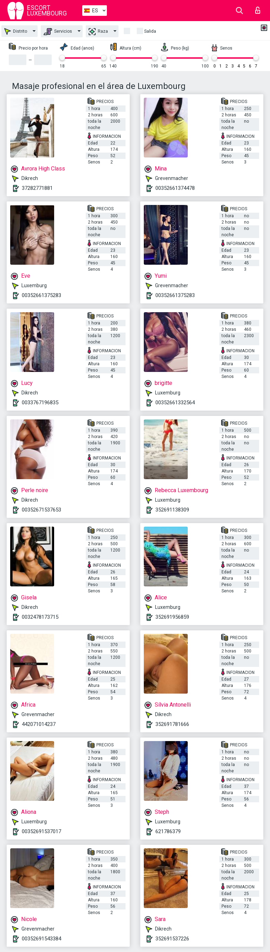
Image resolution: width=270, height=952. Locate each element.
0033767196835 (40, 402)
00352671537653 (41, 510)
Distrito (15, 31)
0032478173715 (40, 617)
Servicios (58, 31)
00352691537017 (41, 831)
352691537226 (172, 938)
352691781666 (172, 724)
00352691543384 (41, 938)
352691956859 (172, 617)
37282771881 (37, 188)
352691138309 (172, 510)
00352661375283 (41, 295)
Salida (150, 31)
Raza (98, 31)
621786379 (168, 831)
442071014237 (39, 724)
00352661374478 (175, 188)
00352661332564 (175, 402)
